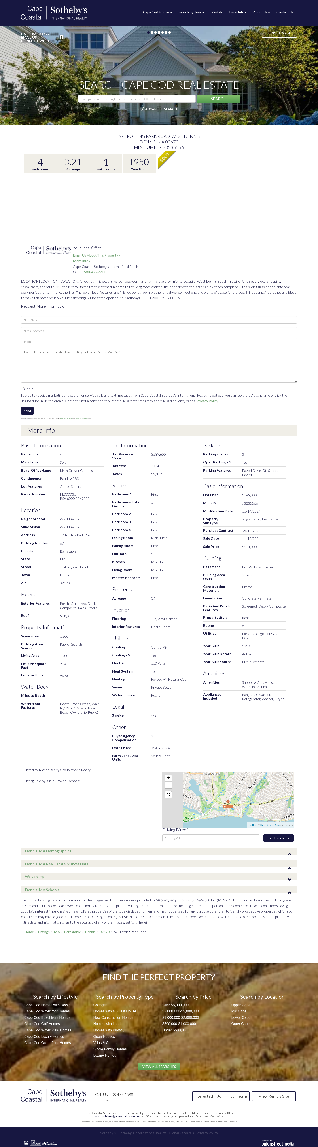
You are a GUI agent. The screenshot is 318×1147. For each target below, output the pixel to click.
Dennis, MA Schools (42, 889)
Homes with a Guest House (114, 1011)
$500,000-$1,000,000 (179, 1024)
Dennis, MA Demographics (48, 850)
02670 (105, 932)
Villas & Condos (105, 1043)
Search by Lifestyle (55, 996)
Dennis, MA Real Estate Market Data (57, 863)
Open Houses (104, 1036)
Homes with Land (107, 1024)
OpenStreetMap (269, 824)
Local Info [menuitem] (237, 12)
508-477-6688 (95, 272)
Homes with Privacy (108, 1030)
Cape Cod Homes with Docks (47, 1005)
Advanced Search (161, 109)
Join (272, 33)
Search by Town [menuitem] (192, 12)
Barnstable (72, 932)
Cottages (100, 1005)
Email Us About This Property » (97, 255)
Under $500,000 (175, 1030)
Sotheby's (104, 1132)
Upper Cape (240, 1005)
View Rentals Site (274, 1096)
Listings (44, 932)
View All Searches (159, 1066)
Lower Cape (240, 1017)
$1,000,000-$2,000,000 (180, 1017)
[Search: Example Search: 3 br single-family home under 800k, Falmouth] (137, 99)
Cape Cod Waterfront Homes (47, 1011)
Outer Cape (240, 1024)
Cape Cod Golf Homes (42, 1024)
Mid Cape (238, 1011)
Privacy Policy (207, 401)
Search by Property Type (125, 996)
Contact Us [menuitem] (285, 12)
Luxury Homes (104, 1055)
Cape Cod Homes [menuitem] (157, 12)
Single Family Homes (110, 1049)
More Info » (82, 261)
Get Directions (278, 838)
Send (27, 411)
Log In (284, 33)
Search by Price (194, 996)
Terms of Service (81, 418)
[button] (218, 99)
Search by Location (262, 996)
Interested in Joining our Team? (221, 1096)
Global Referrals (182, 1132)
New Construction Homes (113, 1017)
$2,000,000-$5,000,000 (180, 1011)
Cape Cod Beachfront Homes (47, 1017)
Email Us (29, 37)
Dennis (90, 932)
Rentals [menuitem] (217, 12)
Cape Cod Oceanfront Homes (47, 1043)
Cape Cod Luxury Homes (44, 1036)
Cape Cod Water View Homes (47, 1030)
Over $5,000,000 (175, 1005)
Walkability (34, 876)
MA (57, 932)
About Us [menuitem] (261, 12)
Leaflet (252, 824)
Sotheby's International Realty (141, 1132)
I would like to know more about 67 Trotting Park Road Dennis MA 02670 (159, 366)
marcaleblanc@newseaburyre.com (118, 1116)
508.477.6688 (47, 34)
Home (29, 932)
